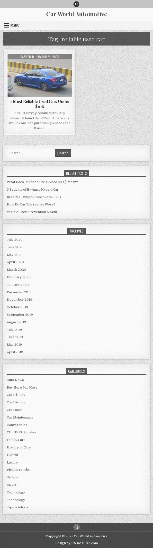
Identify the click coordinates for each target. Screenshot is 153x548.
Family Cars (16, 440)
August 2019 (16, 322)
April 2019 (15, 352)
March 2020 (16, 269)
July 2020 (15, 239)
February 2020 (19, 277)
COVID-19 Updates (21, 432)
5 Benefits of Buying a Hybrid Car (33, 189)
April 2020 (15, 262)
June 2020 (15, 247)
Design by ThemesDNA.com (76, 543)
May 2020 (15, 255)
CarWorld (27, 56)
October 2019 (17, 307)
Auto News (15, 380)
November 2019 (19, 299)
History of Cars (19, 447)
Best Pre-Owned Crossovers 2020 (34, 197)
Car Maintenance (20, 417)
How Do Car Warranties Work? (31, 204)
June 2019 (15, 337)
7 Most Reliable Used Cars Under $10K (40, 104)
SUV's (11, 485)
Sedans (12, 477)
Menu (14, 25)
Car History (16, 395)
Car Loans (14, 410)
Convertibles (17, 425)
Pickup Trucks (18, 470)
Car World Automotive (76, 14)
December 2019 (19, 292)
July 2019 (14, 330)
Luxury (12, 462)
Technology (16, 492)
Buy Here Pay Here (22, 387)
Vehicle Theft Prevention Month (32, 212)
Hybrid (12, 455)
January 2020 (18, 285)
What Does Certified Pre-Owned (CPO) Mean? (42, 182)
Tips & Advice (17, 507)
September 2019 (20, 314)
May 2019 (14, 344)
